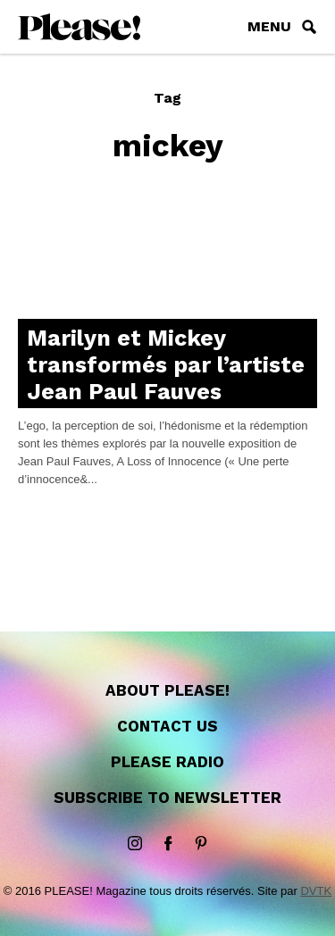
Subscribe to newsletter (167, 797)
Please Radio (167, 762)
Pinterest (201, 844)
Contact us (167, 726)
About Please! (167, 690)
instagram (135, 844)
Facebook (168, 844)
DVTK (315, 891)
